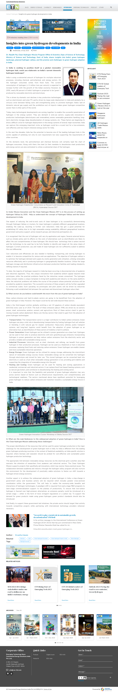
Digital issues (50, 655)
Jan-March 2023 (104, 638)
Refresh (81, 681)
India (29, 538)
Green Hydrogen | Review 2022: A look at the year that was (103, 105)
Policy (47, 47)
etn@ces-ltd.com (15, 670)
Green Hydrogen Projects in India (59, 538)
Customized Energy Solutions (15, 2)
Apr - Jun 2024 (13, 638)
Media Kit (36, 658)
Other (101, 7)
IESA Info (62, 655)
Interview (17, 47)
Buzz (27, 7)
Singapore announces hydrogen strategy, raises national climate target (103, 115)
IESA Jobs (49, 658)
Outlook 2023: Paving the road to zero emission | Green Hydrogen (103, 96)
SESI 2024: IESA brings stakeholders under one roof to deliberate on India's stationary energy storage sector (18, 591)
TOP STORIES (55, 47)
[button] (57, 605)
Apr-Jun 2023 (86, 638)
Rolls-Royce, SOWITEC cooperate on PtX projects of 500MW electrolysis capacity (103, 135)
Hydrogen (68, 7)
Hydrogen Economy (24, 541)
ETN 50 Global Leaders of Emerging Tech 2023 (103, 86)
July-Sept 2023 (68, 638)
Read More (11, 600)
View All (18, 610)
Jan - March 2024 (32, 638)
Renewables (57, 7)
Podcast (94, 7)
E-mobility (47, 7)
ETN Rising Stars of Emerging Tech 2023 (103, 76)
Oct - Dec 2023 (50, 638)
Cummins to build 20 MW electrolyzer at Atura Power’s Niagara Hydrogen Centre (103, 145)
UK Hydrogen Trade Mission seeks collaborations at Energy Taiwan (103, 125)
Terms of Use (48, 689)
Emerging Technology (81, 7)
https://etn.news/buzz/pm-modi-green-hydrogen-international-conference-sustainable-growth (53, 529)
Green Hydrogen (75, 538)
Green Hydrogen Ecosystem (41, 538)
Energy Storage (36, 7)
